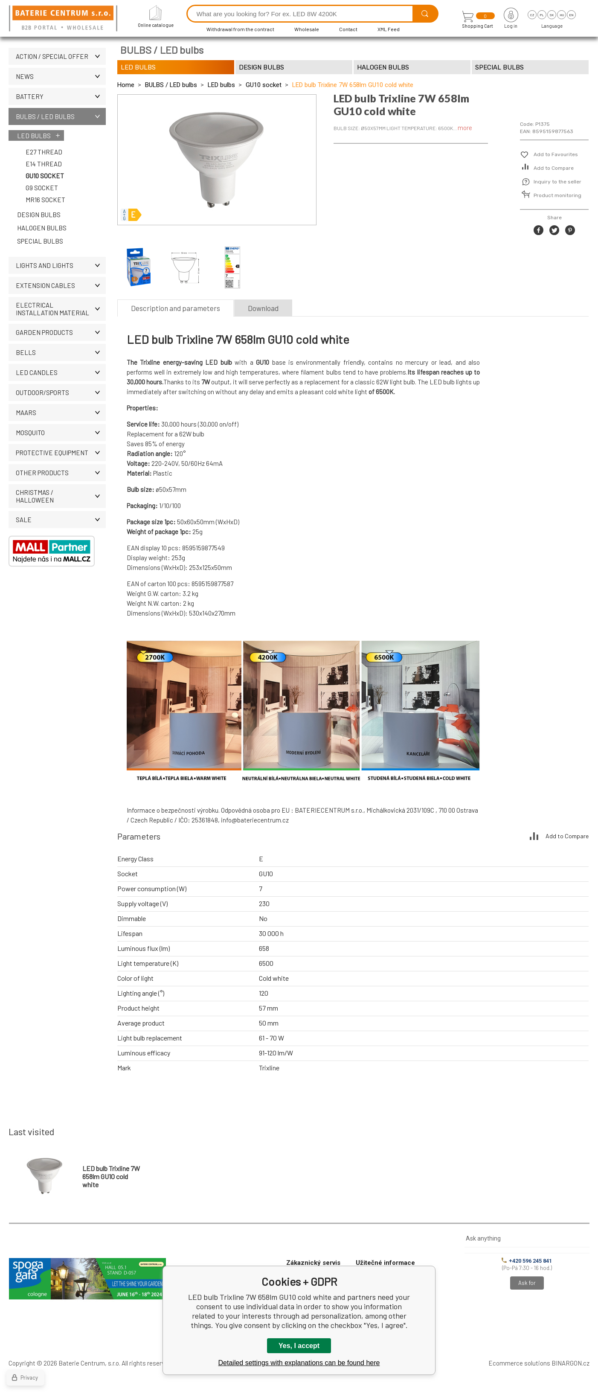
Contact (348, 29)
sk (552, 15)
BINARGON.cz (570, 1363)
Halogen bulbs (42, 228)
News (61, 76)
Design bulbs (39, 214)
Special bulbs (40, 241)
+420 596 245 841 (527, 1261)
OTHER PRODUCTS (61, 472)
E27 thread (44, 152)
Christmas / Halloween (61, 496)
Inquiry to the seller (557, 182)
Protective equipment (61, 452)
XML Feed (388, 29)
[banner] (64, 19)
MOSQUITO (61, 432)
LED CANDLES (61, 372)
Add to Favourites (556, 154)
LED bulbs (34, 135)
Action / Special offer (61, 56)
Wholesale (306, 29)
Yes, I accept (299, 1345)
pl (542, 15)
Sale (61, 519)
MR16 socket (45, 199)
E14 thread (44, 164)
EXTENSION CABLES (61, 285)
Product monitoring (557, 195)
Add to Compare (554, 168)
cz (532, 15)
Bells (61, 352)
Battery (61, 96)
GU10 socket (45, 176)
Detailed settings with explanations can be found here (299, 1362)
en (571, 15)
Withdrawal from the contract (240, 29)
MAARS (61, 412)
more (465, 127)
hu (562, 15)
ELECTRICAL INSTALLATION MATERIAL (61, 309)
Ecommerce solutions (519, 1363)
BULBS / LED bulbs (61, 116)
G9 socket (42, 188)
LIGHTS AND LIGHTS (61, 265)
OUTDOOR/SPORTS (61, 392)
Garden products (61, 332)
